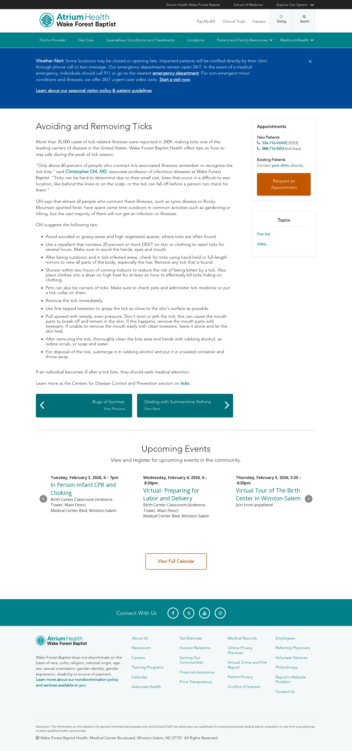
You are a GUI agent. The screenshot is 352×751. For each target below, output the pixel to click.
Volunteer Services (292, 657)
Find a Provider (53, 40)
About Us (140, 638)
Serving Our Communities (191, 660)
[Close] (308, 61)
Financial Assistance (197, 672)
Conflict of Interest (244, 686)
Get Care (86, 40)
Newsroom (141, 647)
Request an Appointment (284, 184)
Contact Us (285, 691)
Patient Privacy (240, 676)
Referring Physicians (293, 647)
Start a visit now (174, 79)
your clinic (280, 165)
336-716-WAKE (274, 143)
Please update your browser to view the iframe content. (176, 503)
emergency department (176, 73)
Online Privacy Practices (240, 650)
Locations (195, 40)
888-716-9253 (273, 148)
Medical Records (242, 638)
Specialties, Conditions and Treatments (140, 40)
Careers (259, 21)
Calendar (139, 677)
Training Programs (147, 667)
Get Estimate (191, 638)
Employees (285, 638)
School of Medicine (248, 4)
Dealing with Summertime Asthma (182, 405)
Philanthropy (286, 667)
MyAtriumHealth (294, 40)
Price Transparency (196, 681)
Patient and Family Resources (242, 40)
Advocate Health (146, 686)
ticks (185, 383)
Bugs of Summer (86, 405)
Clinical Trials (234, 21)
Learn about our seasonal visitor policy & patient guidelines (94, 90)
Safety (261, 244)
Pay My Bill (206, 21)
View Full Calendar (176, 561)
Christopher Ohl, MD (86, 171)
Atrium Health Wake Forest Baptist (193, 4)
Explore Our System (292, 4)
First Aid (263, 234)
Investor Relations (195, 647)
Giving (281, 19)
